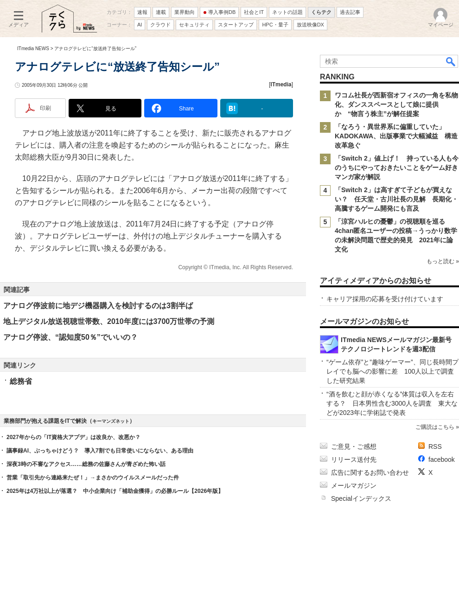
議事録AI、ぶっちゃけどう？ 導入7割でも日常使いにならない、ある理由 (99, 450)
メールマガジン (353, 485)
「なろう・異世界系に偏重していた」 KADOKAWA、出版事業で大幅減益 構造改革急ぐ (396, 136)
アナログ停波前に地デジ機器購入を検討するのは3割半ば (98, 306)
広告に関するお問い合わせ (370, 472)
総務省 (21, 381)
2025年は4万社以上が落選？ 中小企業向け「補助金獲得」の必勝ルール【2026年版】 (114, 491)
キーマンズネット (110, 421)
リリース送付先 (353, 459)
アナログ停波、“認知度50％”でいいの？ (70, 337)
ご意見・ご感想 (353, 446)
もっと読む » (443, 261)
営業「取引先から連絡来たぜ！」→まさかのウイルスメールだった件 (92, 477)
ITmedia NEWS (33, 48)
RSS (435, 446)
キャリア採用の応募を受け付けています (384, 299)
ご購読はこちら (434, 427)
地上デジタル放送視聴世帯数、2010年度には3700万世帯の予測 (108, 321)
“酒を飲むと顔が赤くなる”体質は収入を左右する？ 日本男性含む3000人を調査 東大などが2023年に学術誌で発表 (392, 403)
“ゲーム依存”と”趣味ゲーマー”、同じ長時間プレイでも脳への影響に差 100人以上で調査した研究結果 (392, 371)
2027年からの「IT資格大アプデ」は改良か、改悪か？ (73, 437)
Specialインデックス (361, 498)
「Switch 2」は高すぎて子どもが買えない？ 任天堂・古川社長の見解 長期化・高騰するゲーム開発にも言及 (396, 199)
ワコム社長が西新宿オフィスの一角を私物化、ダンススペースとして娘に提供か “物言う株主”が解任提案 (396, 104)
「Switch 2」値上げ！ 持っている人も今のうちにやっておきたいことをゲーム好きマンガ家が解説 (397, 168)
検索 (451, 61)
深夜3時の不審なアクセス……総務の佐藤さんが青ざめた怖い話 (86, 464)
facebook (441, 459)
